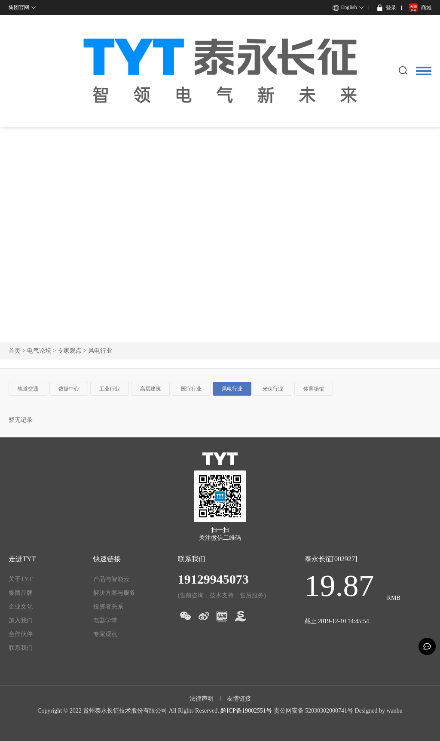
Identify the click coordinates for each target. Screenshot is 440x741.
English (349, 7)
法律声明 (201, 698)
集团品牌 (21, 593)
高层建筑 (150, 389)
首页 (15, 350)
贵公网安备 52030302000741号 (314, 710)
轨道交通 (28, 389)
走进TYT (22, 559)
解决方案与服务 (114, 593)
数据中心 (68, 389)
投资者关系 (108, 606)
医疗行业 (191, 389)
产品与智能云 (111, 579)
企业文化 (21, 606)
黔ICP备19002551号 (246, 710)
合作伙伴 (21, 634)
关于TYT (20, 579)
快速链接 (107, 559)
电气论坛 (39, 350)
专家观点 (70, 350)
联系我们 (21, 648)
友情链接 (239, 698)
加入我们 (21, 620)
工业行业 (109, 389)
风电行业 (232, 389)
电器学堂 (105, 620)
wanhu (394, 710)
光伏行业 (273, 389)
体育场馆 (313, 389)
